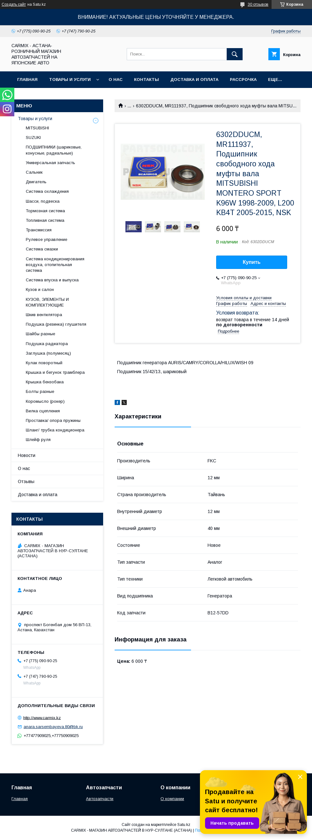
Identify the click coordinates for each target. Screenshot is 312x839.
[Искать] (235, 54)
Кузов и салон (40, 289)
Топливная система (45, 220)
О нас (116, 79)
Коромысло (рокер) (45, 401)
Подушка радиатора (47, 343)
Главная (27, 79)
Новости (26, 455)
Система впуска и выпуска (52, 280)
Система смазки (42, 249)
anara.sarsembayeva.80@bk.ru (53, 726)
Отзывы (26, 481)
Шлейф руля (38, 439)
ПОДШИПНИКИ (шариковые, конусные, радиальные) (54, 150)
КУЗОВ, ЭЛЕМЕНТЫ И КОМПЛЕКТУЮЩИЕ (47, 302)
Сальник (34, 172)
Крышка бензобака (45, 382)
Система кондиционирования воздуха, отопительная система (55, 265)
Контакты (146, 79)
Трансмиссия (39, 230)
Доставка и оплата (194, 79)
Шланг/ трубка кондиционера (55, 430)
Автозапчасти (99, 798)
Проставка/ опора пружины (53, 420)
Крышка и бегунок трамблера (55, 372)
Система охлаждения (47, 191)
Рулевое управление (46, 239)
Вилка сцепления (43, 411)
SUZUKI (33, 137)
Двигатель (36, 181)
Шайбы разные (40, 333)
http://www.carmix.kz (42, 717)
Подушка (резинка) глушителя (56, 324)
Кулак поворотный (44, 362)
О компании (172, 798)
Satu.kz (183, 824)
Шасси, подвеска (43, 201)
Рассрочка (243, 79)
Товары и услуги (70, 79)
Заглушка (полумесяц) (48, 353)
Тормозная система (45, 210)
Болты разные (40, 391)
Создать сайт (14, 4)
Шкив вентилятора (44, 314)
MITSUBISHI (37, 128)
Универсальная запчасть (50, 162)
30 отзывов (258, 4)
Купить (252, 262)
